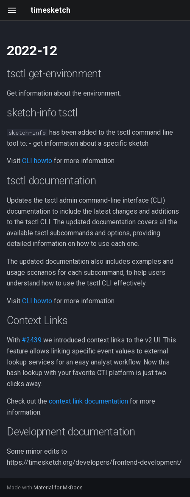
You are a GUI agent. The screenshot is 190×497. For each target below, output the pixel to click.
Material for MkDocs (58, 487)
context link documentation (88, 401)
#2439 (32, 340)
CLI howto (37, 161)
